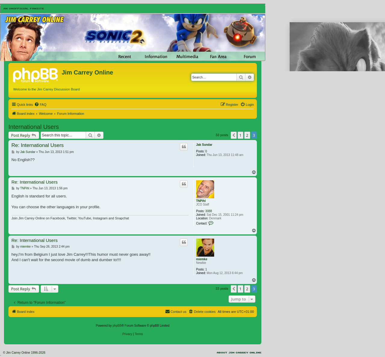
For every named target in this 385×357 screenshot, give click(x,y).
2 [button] (247, 135)
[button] (234, 135)
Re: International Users (37, 145)
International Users (33, 127)
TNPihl (201, 201)
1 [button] (240, 135)
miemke (201, 259)
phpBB (117, 325)
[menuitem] (40, 104)
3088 (208, 211)
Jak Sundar (204, 144)
